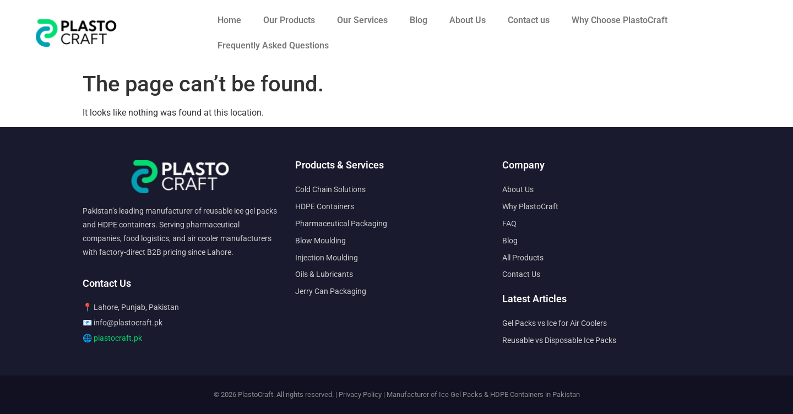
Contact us (529, 20)
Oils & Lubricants (324, 274)
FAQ (509, 223)
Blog (418, 20)
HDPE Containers (324, 206)
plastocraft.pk (118, 338)
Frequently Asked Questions (273, 45)
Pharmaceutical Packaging (341, 223)
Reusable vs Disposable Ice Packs (559, 340)
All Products (523, 257)
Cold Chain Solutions (330, 189)
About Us (467, 20)
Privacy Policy (360, 394)
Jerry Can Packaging (330, 291)
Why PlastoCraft (530, 206)
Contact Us (521, 274)
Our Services (362, 20)
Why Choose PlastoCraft (619, 20)
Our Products (289, 20)
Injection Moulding (326, 257)
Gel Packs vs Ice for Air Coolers (554, 323)
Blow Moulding (320, 240)
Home (229, 20)
